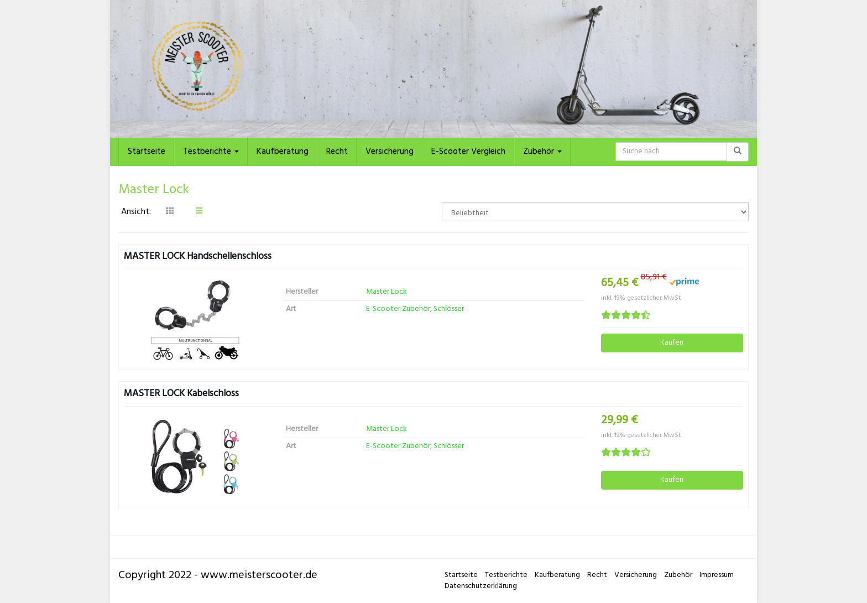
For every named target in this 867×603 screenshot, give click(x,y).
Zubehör (542, 151)
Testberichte (211, 151)
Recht (337, 151)
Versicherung (389, 151)
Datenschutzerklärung (481, 586)
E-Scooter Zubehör (398, 309)
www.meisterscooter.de (259, 575)
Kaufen (671, 342)
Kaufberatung (283, 151)
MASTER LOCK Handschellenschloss (197, 256)
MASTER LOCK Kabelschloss (181, 394)
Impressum (716, 575)
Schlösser (448, 309)
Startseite (146, 151)
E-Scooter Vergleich (468, 151)
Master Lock (386, 291)
